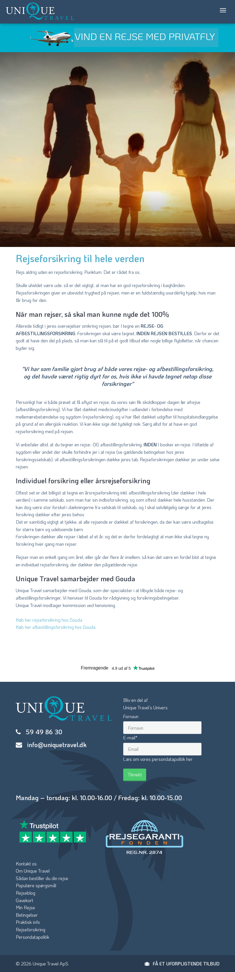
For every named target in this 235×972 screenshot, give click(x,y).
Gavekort (24, 900)
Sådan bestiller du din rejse (42, 878)
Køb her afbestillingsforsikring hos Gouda (55, 627)
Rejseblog (25, 893)
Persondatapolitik (32, 937)
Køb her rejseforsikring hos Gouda (49, 620)
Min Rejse (25, 907)
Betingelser (27, 915)
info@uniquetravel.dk (57, 745)
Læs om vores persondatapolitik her (158, 759)
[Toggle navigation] (223, 10)
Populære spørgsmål (36, 885)
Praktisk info (28, 922)
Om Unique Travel (33, 871)
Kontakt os (26, 864)
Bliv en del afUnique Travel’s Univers (145, 703)
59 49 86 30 (44, 732)
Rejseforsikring (30, 929)
